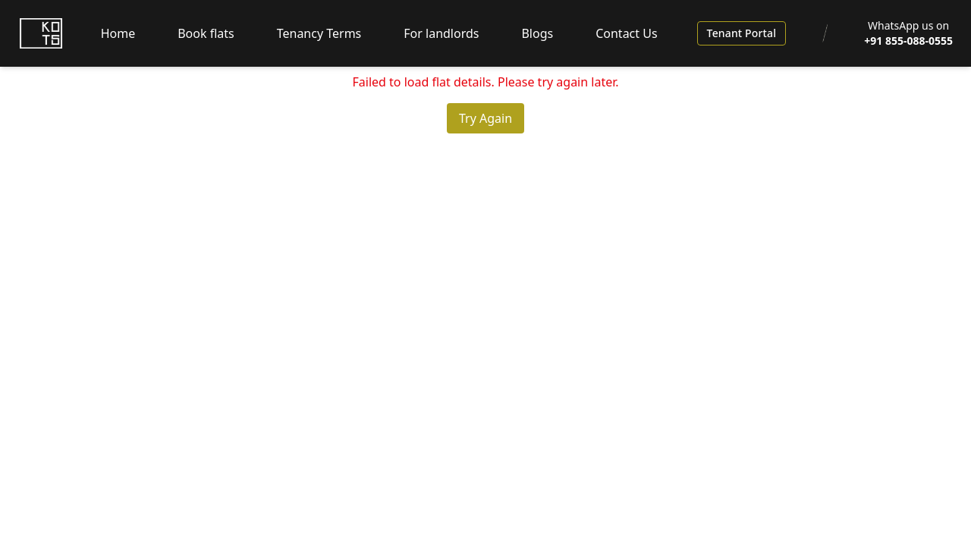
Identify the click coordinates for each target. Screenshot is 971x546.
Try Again (485, 118)
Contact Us (626, 33)
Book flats (206, 33)
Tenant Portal (741, 33)
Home (118, 33)
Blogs (537, 33)
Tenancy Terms (319, 33)
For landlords (441, 33)
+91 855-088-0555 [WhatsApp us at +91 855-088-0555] (908, 40)
